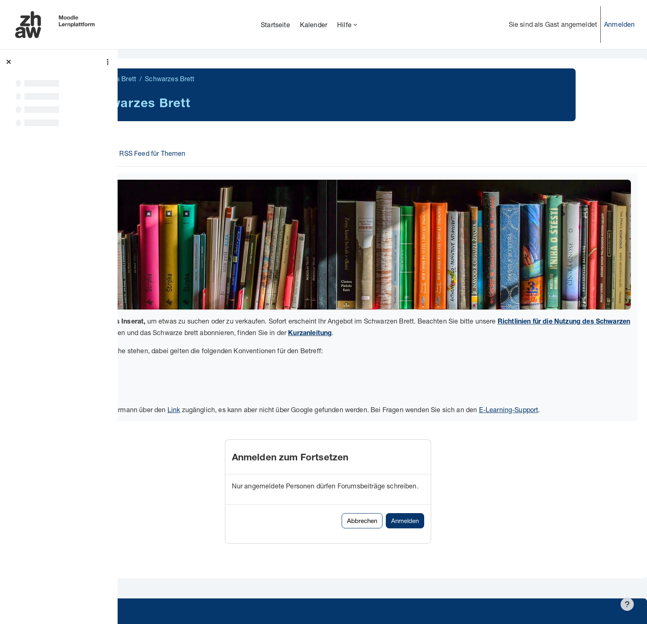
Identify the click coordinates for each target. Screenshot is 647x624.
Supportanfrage (203, 595)
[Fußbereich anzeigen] (627, 604)
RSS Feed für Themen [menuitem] (210, 153)
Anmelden (619, 24)
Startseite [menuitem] (275, 24)
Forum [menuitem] (154, 153)
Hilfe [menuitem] (344, 24)
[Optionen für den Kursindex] (107, 61)
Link (289, 385)
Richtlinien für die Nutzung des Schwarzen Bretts (217, 309)
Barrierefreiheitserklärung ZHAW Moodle (191, 612)
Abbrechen (420, 506)
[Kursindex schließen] (8, 61)
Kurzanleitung (560, 309)
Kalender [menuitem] (313, 24)
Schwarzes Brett (169, 78)
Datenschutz (149, 595)
